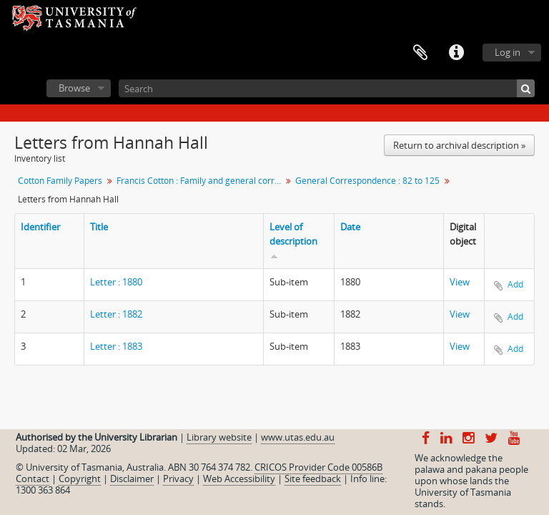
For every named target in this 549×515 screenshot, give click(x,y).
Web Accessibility (239, 478)
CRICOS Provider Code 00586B (318, 467)
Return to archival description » (459, 145)
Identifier (40, 226)
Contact (32, 478)
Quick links (456, 53)
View (460, 281)
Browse (74, 88)
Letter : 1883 (116, 346)
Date (350, 226)
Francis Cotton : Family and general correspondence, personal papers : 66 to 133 (201, 181)
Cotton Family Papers (60, 181)
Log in (507, 52)
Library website (219, 437)
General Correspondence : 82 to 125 (367, 181)
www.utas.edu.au (298, 437)
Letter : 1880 (116, 281)
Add (515, 284)
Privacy (178, 478)
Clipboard (420, 53)
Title (99, 226)
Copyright (80, 478)
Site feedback (313, 478)
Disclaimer (132, 478)
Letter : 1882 (116, 314)
